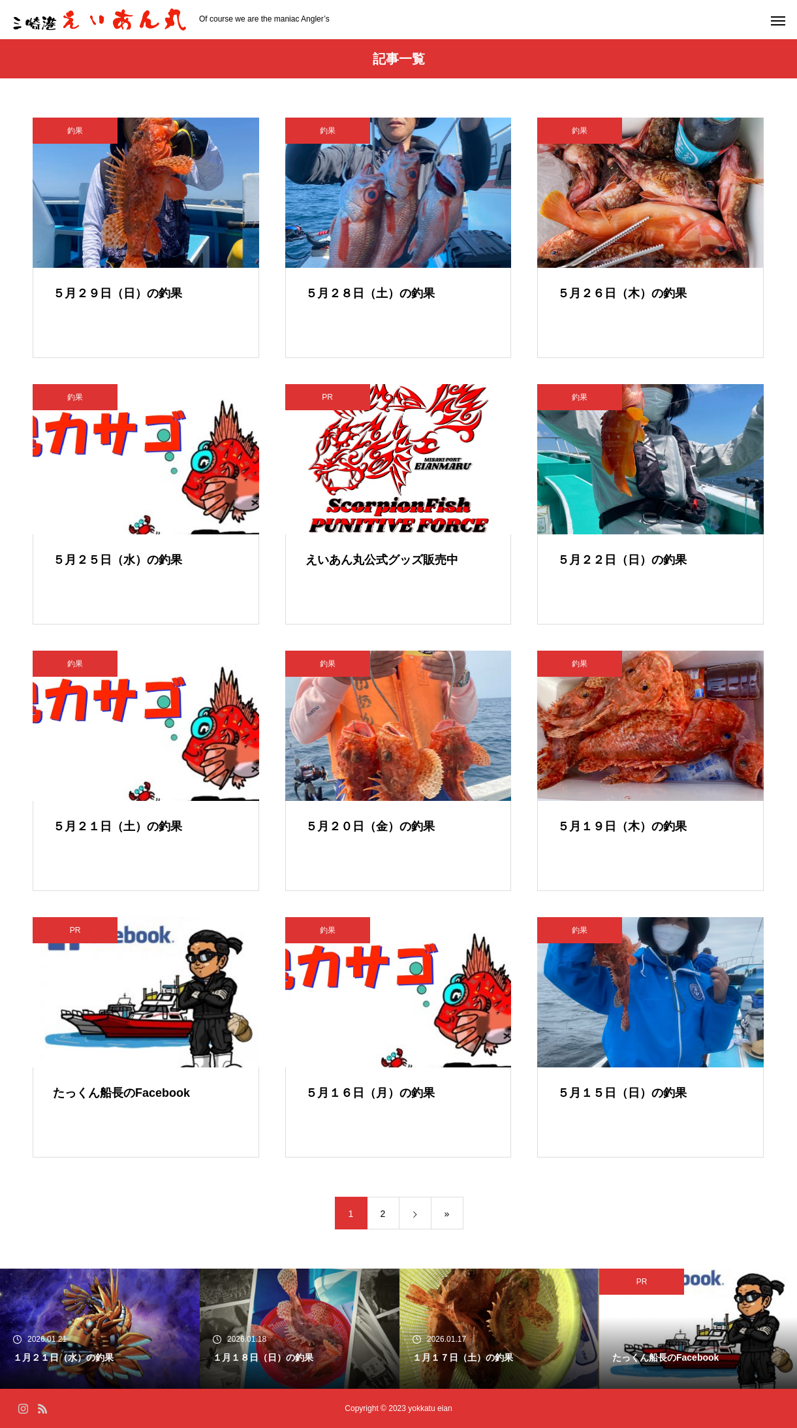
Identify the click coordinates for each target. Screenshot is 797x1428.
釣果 (75, 130)
